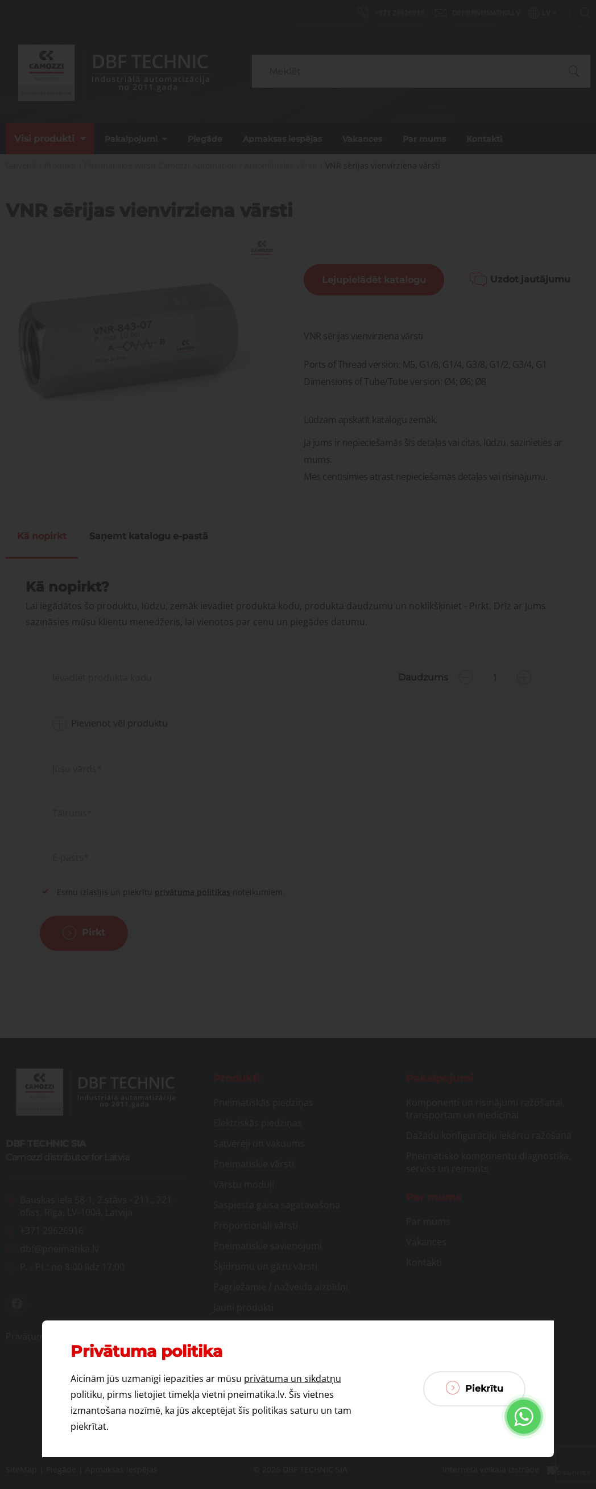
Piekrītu (474, 1387)
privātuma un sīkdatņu (292, 1378)
